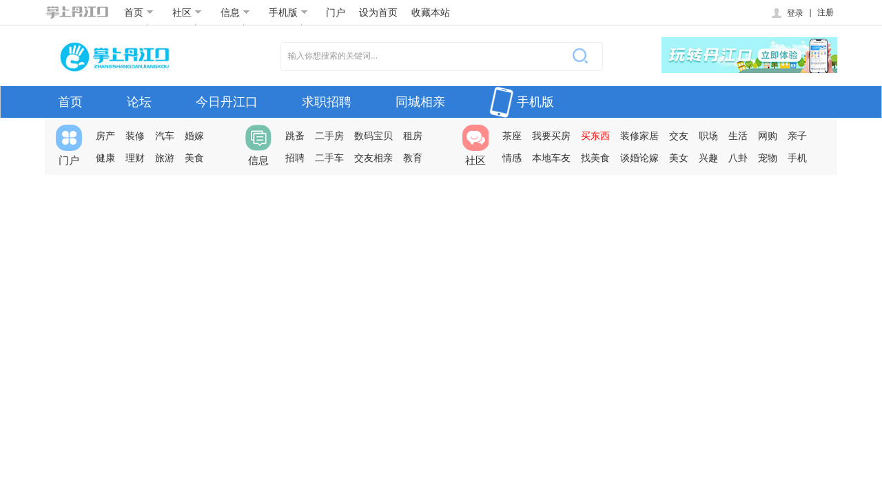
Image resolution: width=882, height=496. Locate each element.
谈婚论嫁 (639, 157)
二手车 (329, 157)
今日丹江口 (227, 102)
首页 (139, 12)
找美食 (595, 157)
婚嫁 (194, 135)
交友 (678, 135)
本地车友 (551, 157)
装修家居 (639, 135)
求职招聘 (326, 102)
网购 (767, 135)
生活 (738, 135)
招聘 (295, 157)
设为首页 (378, 12)
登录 (786, 13)
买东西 (595, 135)
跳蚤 (295, 135)
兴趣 (708, 157)
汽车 (164, 135)
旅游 (164, 157)
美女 (678, 157)
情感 (512, 157)
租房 (412, 135)
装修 (135, 135)
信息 (235, 12)
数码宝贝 (373, 135)
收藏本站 (430, 12)
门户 (335, 12)
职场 (708, 135)
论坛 (139, 102)
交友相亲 (373, 157)
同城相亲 (420, 102)
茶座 (512, 135)
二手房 (329, 135)
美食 (194, 157)
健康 (105, 157)
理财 (135, 157)
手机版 (288, 12)
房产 (105, 135)
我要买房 (551, 135)
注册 (825, 12)
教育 (412, 157)
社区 (187, 12)
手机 (797, 157)
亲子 (797, 135)
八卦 (738, 157)
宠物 (767, 157)
